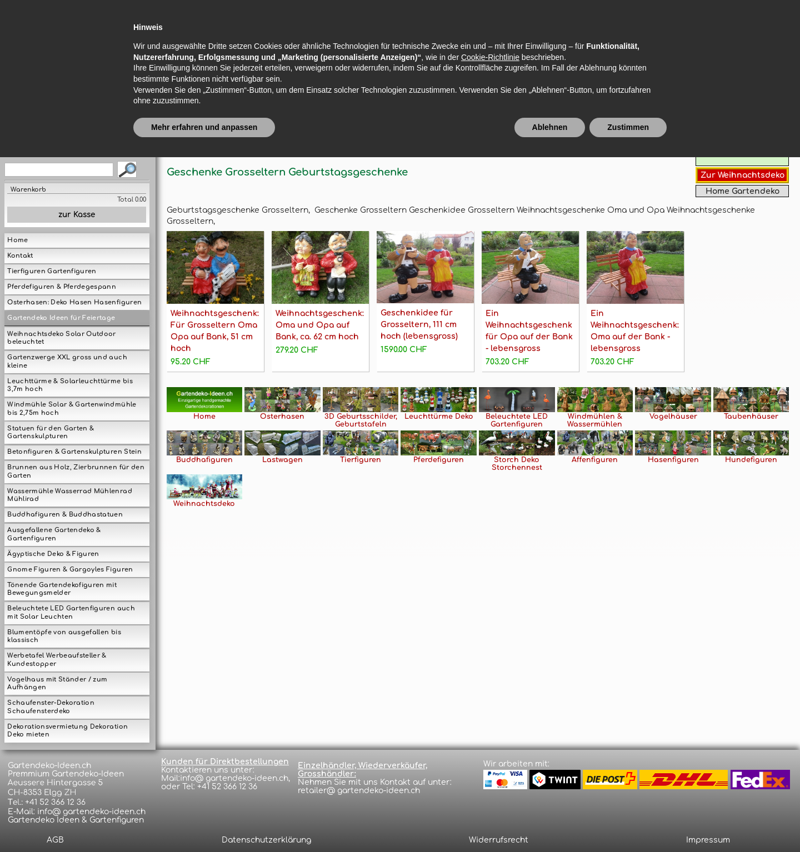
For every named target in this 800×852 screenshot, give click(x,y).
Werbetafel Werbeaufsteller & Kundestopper (56, 660)
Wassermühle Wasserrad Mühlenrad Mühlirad (69, 495)
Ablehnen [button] (550, 821)
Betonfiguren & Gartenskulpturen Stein (74, 451)
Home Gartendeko (742, 191)
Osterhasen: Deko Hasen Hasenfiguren (74, 302)
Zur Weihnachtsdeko (742, 175)
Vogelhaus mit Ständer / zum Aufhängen (57, 683)
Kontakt (20, 255)
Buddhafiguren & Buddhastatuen (65, 514)
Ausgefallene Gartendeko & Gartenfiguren (54, 534)
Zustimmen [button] (628, 821)
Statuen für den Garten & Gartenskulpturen (50, 432)
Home (17, 240)
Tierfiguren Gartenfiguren (51, 271)
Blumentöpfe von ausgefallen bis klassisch (64, 636)
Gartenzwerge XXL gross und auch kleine (67, 361)
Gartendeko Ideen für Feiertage (61, 318)
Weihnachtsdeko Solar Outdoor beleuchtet (61, 338)
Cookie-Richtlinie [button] (490, 751)
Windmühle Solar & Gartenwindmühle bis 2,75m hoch (71, 409)
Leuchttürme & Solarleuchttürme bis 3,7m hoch (69, 385)
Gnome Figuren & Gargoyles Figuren (70, 569)
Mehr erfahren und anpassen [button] (204, 821)
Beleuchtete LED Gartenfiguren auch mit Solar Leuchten (70, 612)
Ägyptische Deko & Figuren (53, 554)
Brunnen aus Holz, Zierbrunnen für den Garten (75, 471)
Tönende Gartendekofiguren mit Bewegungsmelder (62, 589)
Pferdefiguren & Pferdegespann (61, 286)
